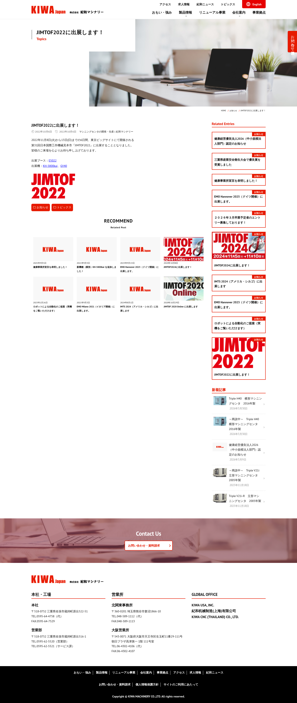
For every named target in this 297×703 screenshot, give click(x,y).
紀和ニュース (205, 4)
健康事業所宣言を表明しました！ (51, 266)
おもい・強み (162, 12)
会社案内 (238, 12)
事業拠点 (259, 12)
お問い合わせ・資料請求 (293, 41)
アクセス (165, 4)
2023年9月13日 (128, 262)
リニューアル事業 (212, 12)
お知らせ (42, 207)
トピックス (228, 4)
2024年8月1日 (127, 302)
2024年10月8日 (171, 262)
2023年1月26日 (41, 302)
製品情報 (185, 12)
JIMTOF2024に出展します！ (179, 266)
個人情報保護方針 (147, 684)
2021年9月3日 (84, 262)
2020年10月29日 (172, 302)
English (257, 4)
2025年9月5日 (40, 262)
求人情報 (184, 4)
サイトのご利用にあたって (181, 684)
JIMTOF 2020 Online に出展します (182, 306)
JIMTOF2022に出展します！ (58, 125)
